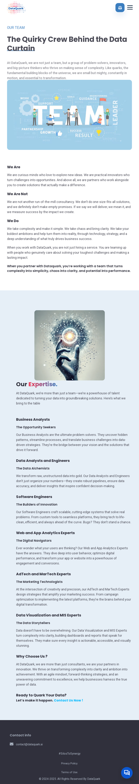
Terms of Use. (69, 772)
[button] (130, 7)
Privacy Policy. (69, 763)
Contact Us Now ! (68, 700)
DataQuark (93, 779)
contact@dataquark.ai (26, 744)
